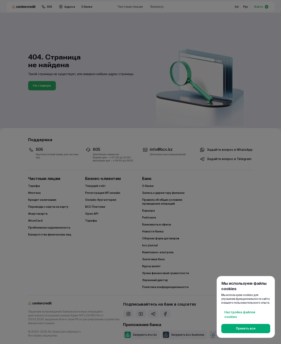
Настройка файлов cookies (239, 314)
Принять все (246, 328)
